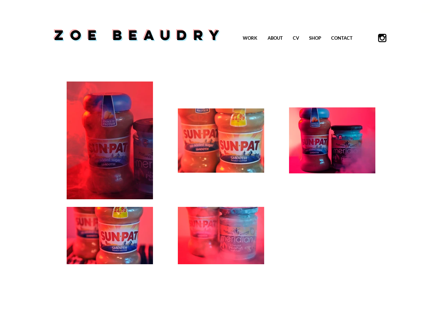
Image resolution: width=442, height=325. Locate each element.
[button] (426, 7)
